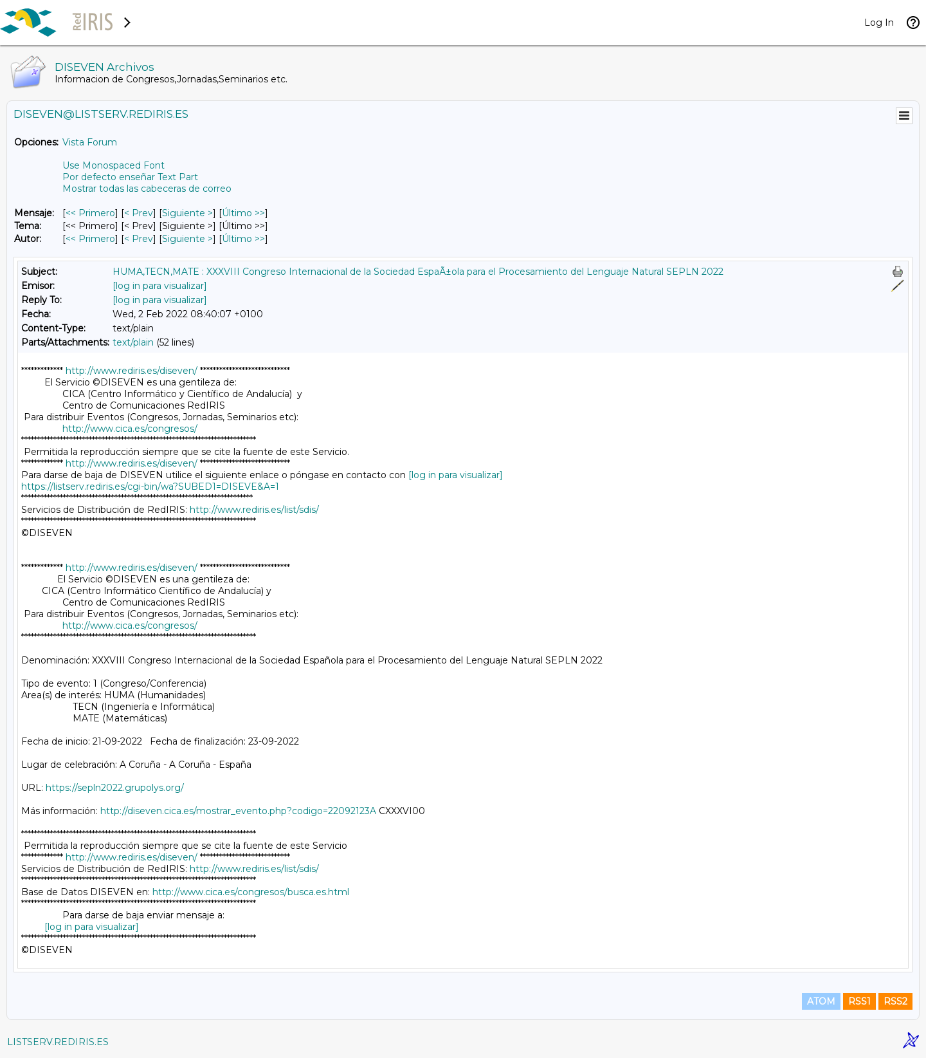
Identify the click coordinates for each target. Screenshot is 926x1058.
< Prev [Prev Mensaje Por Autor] (138, 239)
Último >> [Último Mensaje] (243, 213)
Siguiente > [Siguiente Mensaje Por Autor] (187, 239)
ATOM (821, 1001)
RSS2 (895, 1001)
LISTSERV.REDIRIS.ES (58, 1042)
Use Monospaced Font (113, 165)
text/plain (133, 342)
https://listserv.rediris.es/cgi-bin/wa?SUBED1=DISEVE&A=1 (150, 486)
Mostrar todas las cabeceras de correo (147, 188)
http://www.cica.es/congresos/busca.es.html (250, 892)
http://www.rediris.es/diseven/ (131, 370)
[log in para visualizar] (160, 286)
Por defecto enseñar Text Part (130, 177)
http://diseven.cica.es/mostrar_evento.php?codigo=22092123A (238, 811)
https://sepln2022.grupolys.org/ (115, 788)
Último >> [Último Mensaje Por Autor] (243, 239)
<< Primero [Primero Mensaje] (90, 213)
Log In (879, 22)
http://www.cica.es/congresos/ (129, 428)
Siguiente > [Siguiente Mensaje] (187, 213)
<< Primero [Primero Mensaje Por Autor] (90, 239)
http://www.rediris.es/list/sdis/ (254, 509)
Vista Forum (89, 142)
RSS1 (859, 1001)
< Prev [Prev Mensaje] (138, 213)
